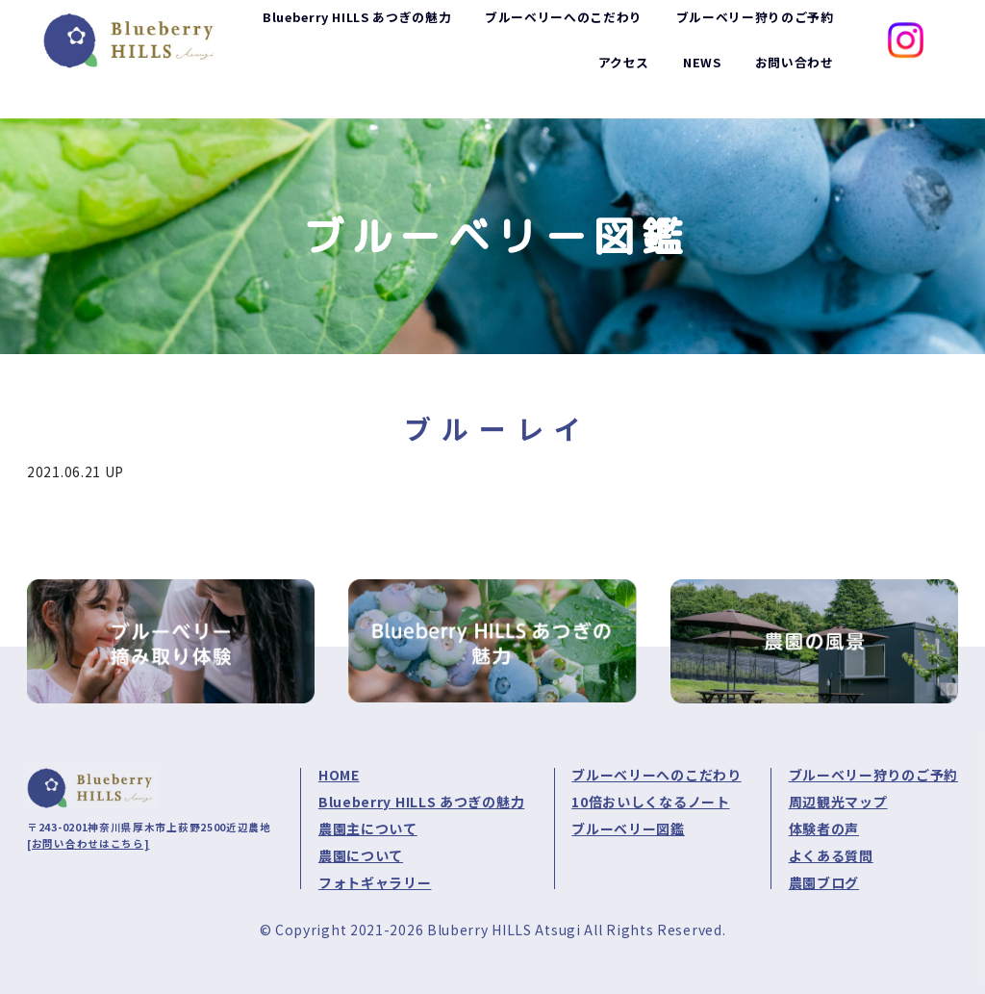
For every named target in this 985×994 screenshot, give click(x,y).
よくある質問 (831, 855)
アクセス (613, 82)
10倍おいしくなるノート (650, 801)
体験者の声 (824, 828)
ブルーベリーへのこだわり (656, 774)
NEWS (694, 82)
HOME (339, 774)
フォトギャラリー (375, 882)
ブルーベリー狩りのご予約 (873, 774)
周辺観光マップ (838, 801)
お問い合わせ (790, 82)
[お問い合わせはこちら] (88, 843)
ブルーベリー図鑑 (628, 828)
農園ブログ (824, 882)
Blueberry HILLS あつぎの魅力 (421, 801)
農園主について (367, 828)
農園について (360, 855)
